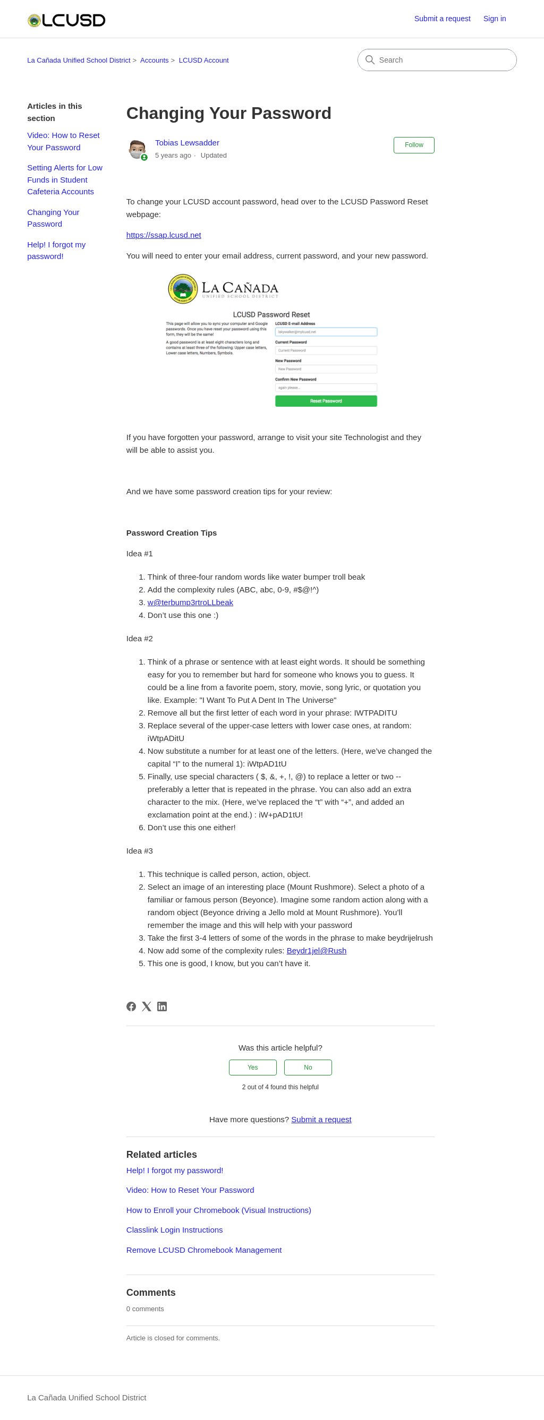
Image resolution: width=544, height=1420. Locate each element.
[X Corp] (146, 1006)
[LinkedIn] (162, 1006)
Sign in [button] (494, 18)
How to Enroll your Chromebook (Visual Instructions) (218, 1210)
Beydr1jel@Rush (317, 950)
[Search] (437, 60)
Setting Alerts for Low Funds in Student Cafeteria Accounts (65, 179)
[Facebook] (131, 1006)
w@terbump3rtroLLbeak (190, 602)
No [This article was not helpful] (308, 1067)
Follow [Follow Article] (414, 145)
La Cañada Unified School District (78, 60)
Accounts (154, 60)
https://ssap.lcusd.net (163, 234)
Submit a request (442, 18)
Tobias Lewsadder (187, 142)
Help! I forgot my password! (56, 250)
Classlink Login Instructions (174, 1229)
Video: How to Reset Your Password (63, 141)
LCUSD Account (204, 60)
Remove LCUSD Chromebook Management (204, 1249)
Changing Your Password (53, 218)
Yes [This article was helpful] (253, 1067)
